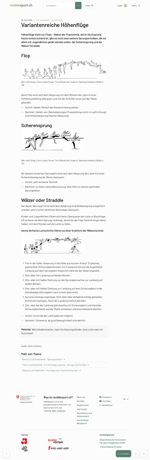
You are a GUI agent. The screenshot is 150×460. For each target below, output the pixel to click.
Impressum (82, 409)
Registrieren (82, 405)
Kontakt (80, 401)
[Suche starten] (78, 5)
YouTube (104, 401)
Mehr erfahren (58, 410)
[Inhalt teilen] (143, 453)
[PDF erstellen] (135, 453)
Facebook (105, 397)
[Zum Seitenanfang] (6, 453)
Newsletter (106, 405)
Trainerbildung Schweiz (111, 446)
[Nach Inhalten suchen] (59, 5)
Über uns (81, 397)
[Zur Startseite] (21, 5)
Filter (89, 5)
